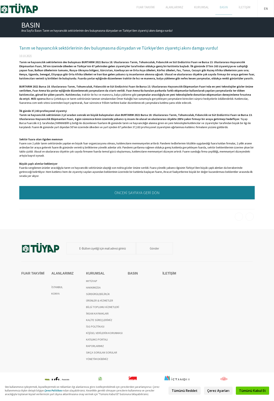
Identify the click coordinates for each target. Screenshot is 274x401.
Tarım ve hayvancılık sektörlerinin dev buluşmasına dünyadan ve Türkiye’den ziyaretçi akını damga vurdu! (107, 30)
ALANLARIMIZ (179, 8)
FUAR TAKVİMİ (151, 8)
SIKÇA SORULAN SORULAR (101, 352)
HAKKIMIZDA (93, 287)
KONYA (55, 293)
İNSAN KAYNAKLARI (97, 313)
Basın (38, 30)
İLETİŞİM (245, 8)
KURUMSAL (205, 8)
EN (266, 8)
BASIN (226, 8)
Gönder (148, 248)
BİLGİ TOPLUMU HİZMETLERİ (102, 307)
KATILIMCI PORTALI (97, 339)
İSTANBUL (57, 287)
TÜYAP (22, 8)
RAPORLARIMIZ (95, 346)
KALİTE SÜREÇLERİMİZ (99, 320)
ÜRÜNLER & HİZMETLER (99, 300)
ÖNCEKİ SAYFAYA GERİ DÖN (137, 192)
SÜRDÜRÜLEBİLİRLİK (98, 294)
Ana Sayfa (27, 30)
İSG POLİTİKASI (95, 326)
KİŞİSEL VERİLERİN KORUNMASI (104, 333)
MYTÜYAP (91, 281)
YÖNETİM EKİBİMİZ (97, 359)
